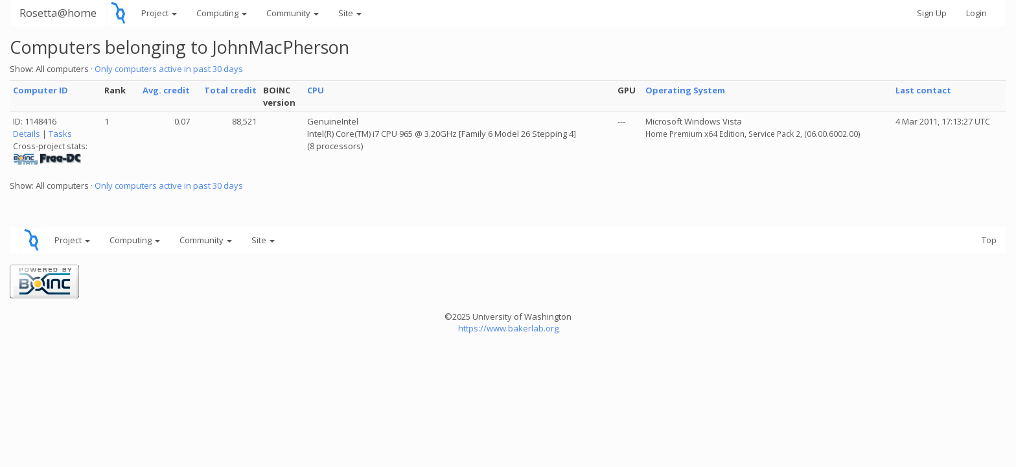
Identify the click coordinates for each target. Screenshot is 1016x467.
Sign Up (932, 13)
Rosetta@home (58, 12)
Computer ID (40, 90)
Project (159, 13)
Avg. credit (166, 90)
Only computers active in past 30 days (169, 69)
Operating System (685, 90)
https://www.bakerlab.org (508, 328)
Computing (221, 13)
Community (292, 13)
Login (976, 13)
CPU (315, 90)
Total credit (230, 90)
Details (26, 133)
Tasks (60, 133)
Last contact (923, 90)
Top (989, 240)
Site (350, 13)
